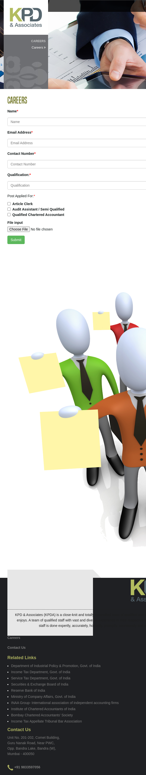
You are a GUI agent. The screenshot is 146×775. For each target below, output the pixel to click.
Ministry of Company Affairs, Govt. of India (43, 697)
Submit (16, 240)
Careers (39, 47)
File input (15, 223)
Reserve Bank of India (28, 690)
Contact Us (16, 648)
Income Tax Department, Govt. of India (40, 672)
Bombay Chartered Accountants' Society (42, 715)
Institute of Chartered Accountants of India (43, 709)
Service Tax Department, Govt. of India (40, 678)
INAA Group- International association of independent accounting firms (65, 703)
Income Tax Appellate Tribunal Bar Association (46, 721)
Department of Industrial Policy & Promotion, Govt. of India (56, 666)
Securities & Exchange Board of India (39, 684)
